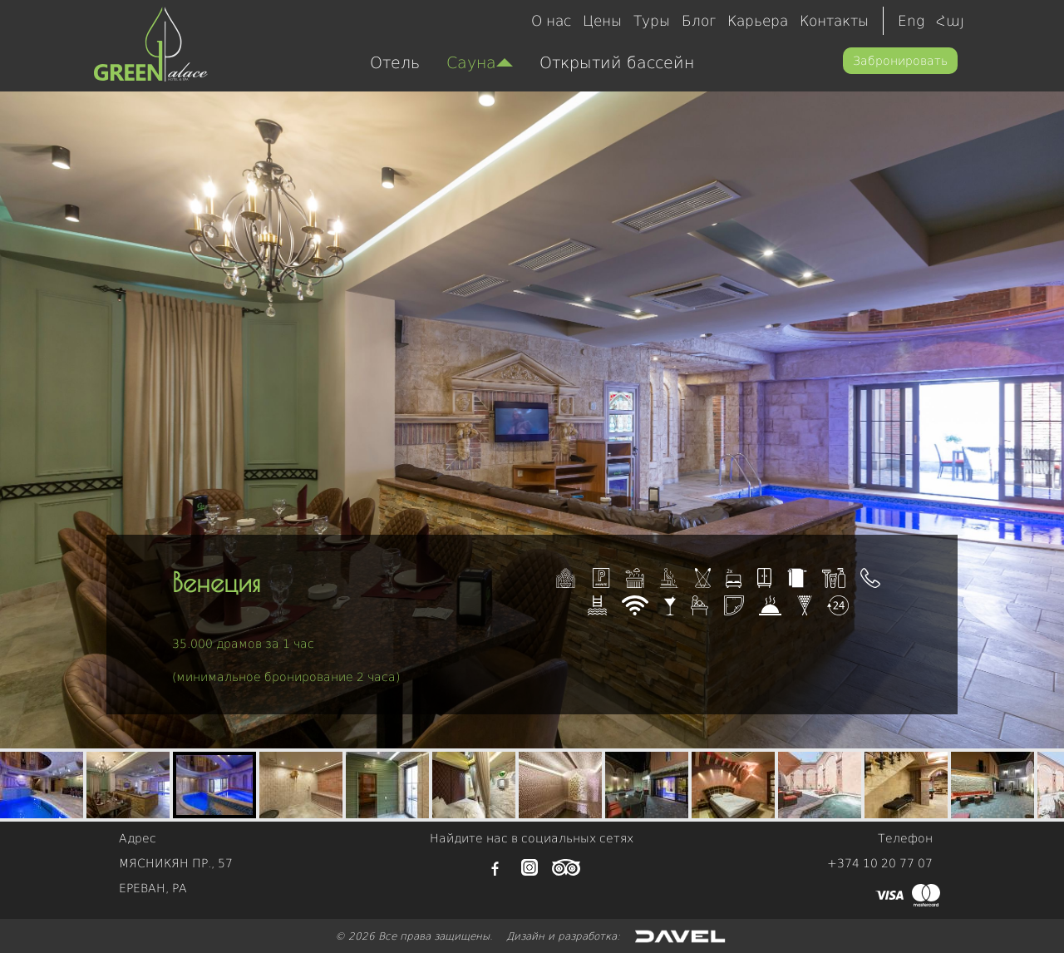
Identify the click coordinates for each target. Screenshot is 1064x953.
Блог (699, 20)
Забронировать (900, 60)
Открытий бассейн (616, 62)
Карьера (757, 20)
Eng (911, 20)
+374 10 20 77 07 (880, 863)
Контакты (834, 20)
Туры (651, 20)
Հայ (950, 20)
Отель (395, 62)
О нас (551, 20)
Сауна (479, 62)
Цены (602, 20)
